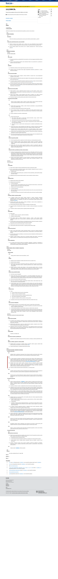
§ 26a (10, 543)
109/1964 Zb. (23, 543)
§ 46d (30, 547)
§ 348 (10, 555)
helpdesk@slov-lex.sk (8, 571)
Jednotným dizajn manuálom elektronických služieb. (20, 575)
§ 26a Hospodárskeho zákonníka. (14, 551)
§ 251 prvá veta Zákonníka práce (19, 419)
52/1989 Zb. (19, 541)
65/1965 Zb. (23, 540)
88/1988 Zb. (17, 526)
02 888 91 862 (7, 567)
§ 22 (18, 399)
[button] (38, 12)
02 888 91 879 (7, 568)
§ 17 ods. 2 (21, 229)
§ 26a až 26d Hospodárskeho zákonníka (15, 547)
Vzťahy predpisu (8, 20)
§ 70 (14, 540)
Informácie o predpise (9, 18)
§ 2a (28, 547)
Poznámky (39, 17)
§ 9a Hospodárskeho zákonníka (13, 553)
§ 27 (9, 540)
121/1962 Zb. (14, 548)
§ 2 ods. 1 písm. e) (24, 547)
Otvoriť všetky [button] (31, 16)
